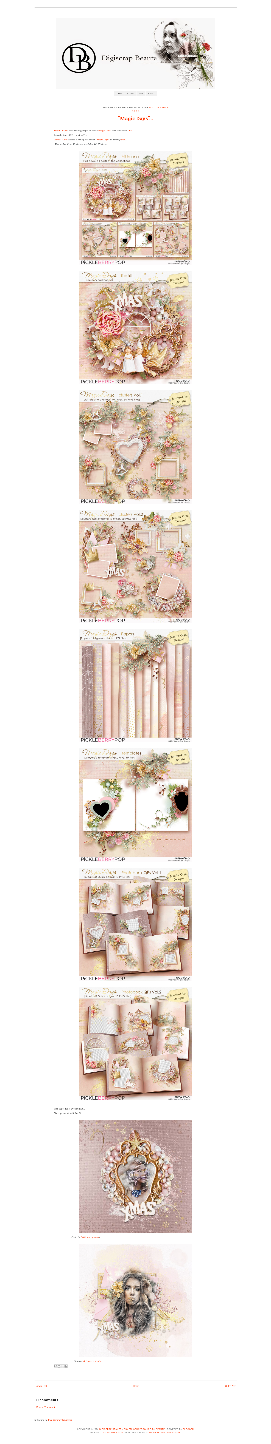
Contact (151, 93)
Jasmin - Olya (60, 130)
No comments (158, 107)
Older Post (230, 1386)
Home (119, 93)
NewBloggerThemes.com (165, 1432)
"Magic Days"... (135, 118)
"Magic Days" (104, 130)
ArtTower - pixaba (90, 1237)
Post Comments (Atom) (60, 1420)
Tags (141, 93)
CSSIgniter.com (113, 1432)
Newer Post (41, 1386)
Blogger (188, 1429)
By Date (130, 93)
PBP (130, 130)
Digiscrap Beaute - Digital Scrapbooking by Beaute (132, 1429)
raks (135, 111)
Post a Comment (45, 1407)
